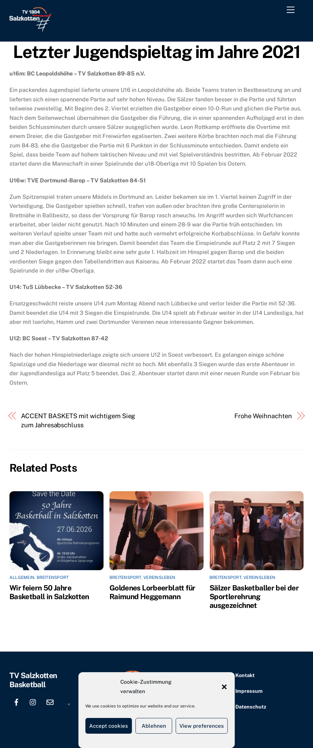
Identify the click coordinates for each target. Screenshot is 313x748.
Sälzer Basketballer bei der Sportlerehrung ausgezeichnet (254, 596)
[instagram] (33, 701)
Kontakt (245, 675)
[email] (50, 701)
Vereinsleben (159, 577)
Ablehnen (154, 726)
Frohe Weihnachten (263, 416)
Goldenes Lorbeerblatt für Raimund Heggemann (152, 592)
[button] (224, 686)
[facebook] (16, 701)
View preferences (201, 726)
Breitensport (53, 577)
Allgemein (21, 577)
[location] (67, 701)
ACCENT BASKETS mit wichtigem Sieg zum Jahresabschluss (78, 420)
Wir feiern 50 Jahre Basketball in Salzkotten (49, 592)
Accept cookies (108, 726)
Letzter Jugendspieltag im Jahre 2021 (156, 52)
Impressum (249, 691)
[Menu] (292, 11)
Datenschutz (250, 707)
